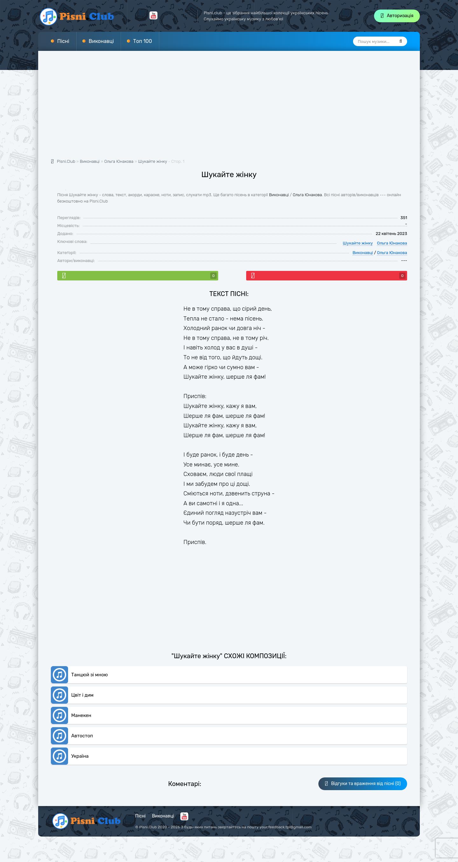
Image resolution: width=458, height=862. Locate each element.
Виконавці (101, 41)
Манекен (81, 715)
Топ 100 (142, 41)
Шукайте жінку (152, 161)
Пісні (63, 41)
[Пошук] (400, 41)
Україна (80, 756)
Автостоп (82, 736)
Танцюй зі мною (89, 675)
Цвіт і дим (82, 695)
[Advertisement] (229, 108)
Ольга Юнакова (307, 194)
